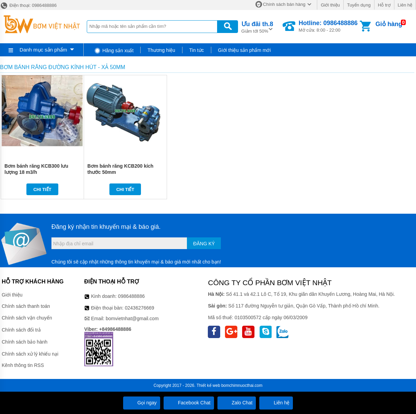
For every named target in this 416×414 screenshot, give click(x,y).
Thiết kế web (208, 385)
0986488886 (131, 296)
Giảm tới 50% (257, 27)
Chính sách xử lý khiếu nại (30, 354)
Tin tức (196, 50)
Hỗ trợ (384, 5)
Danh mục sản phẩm (43, 50)
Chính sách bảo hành (24, 342)
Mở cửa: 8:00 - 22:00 (328, 26)
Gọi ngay (142, 402)
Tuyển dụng (359, 5)
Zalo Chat (237, 402)
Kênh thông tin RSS (23, 365)
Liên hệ (405, 5)
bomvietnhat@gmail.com (132, 318)
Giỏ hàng (389, 24)
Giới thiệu (330, 5)
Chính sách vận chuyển (27, 318)
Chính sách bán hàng (284, 4)
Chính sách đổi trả (21, 330)
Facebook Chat (189, 402)
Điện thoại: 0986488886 (28, 5)
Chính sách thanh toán (26, 306)
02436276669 (139, 308)
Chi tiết (42, 189)
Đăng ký (204, 243)
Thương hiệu (161, 50)
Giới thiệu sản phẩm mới (244, 50)
